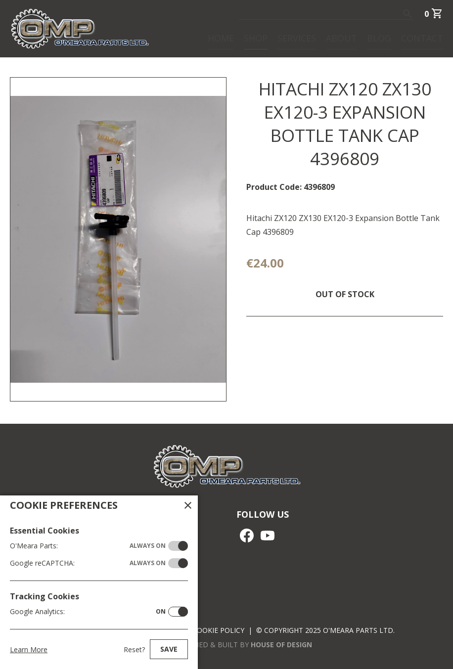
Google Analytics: (88, 612)
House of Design (281, 644)
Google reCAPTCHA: (88, 563)
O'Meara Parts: (88, 546)
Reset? (134, 649)
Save (169, 649)
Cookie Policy (218, 630)
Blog (379, 38)
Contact (422, 38)
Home (221, 38)
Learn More (28, 649)
